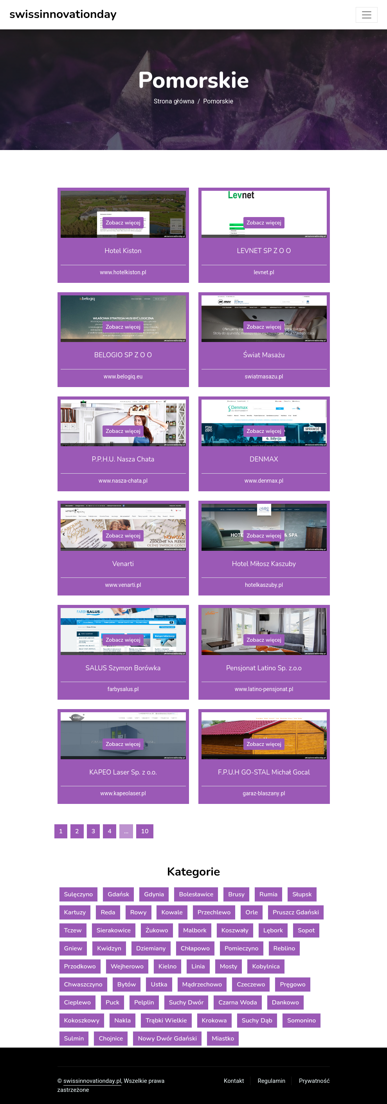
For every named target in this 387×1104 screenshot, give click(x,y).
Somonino (301, 1020)
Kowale (171, 912)
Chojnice (111, 1038)
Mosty (229, 966)
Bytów (126, 984)
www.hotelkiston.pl (123, 272)
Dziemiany (151, 948)
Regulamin (271, 1081)
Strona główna (174, 101)
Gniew (73, 948)
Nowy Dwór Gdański (167, 1038)
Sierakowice (114, 930)
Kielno (167, 966)
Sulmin (74, 1038)
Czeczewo (251, 984)
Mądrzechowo (202, 984)
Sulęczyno (78, 894)
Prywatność (314, 1081)
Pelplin (144, 1002)
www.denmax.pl (264, 481)
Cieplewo (77, 1002)
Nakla (122, 1020)
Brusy (236, 894)
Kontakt (234, 1081)
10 (144, 831)
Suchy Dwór (186, 1002)
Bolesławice (196, 894)
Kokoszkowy (82, 1020)
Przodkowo (80, 966)
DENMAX (264, 459)
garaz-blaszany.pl (264, 793)
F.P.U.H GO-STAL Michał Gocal (264, 772)
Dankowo (285, 1002)
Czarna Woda (237, 1002)
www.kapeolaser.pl (123, 793)
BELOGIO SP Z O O (123, 355)
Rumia (268, 894)
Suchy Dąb (257, 1020)
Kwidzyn (109, 948)
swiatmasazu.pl (264, 377)
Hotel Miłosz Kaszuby (264, 563)
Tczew (73, 930)
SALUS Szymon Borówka (123, 668)
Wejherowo (127, 966)
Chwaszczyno (83, 984)
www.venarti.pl (123, 585)
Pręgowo (292, 984)
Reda (108, 912)
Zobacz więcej (123, 222)
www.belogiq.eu (123, 377)
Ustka (159, 984)
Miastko (223, 1038)
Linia (198, 966)
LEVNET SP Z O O (264, 250)
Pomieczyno (242, 948)
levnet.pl (264, 272)
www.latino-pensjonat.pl (264, 689)
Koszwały (234, 930)
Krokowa (214, 1020)
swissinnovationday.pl (92, 1081)
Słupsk (301, 894)
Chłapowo (195, 948)
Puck (112, 1002)
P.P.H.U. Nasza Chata (123, 459)
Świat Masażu (263, 355)
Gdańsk (118, 894)
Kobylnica (266, 966)
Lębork (273, 930)
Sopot (306, 930)
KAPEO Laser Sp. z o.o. (123, 772)
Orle (251, 912)
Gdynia (154, 894)
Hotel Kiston (122, 250)
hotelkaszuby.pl (264, 585)
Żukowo (157, 930)
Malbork (195, 930)
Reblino (284, 948)
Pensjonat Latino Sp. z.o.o (264, 668)
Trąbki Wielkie (166, 1020)
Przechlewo (214, 912)
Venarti (123, 563)
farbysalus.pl (123, 689)
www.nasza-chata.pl (123, 481)
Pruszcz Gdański (296, 912)
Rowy (138, 912)
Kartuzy (75, 912)
